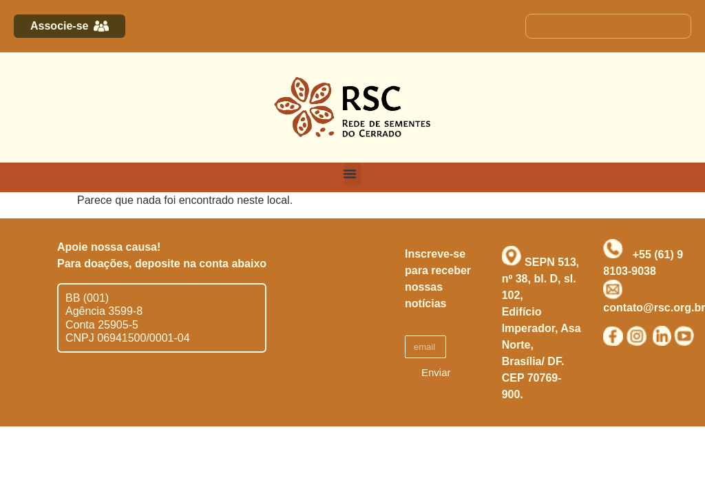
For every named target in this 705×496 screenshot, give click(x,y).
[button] (353, 174)
